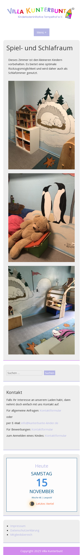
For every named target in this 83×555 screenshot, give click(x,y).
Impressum (17, 526)
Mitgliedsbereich (21, 534)
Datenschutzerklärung (24, 530)
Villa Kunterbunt (52, 551)
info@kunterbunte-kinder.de (39, 423)
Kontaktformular (50, 410)
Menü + (42, 32)
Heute (41, 466)
